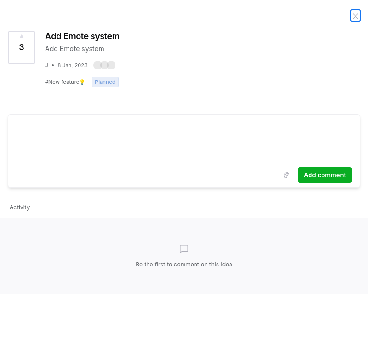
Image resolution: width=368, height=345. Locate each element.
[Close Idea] (355, 15)
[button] (104, 65)
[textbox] (184, 139)
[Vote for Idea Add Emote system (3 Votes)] (21, 47)
